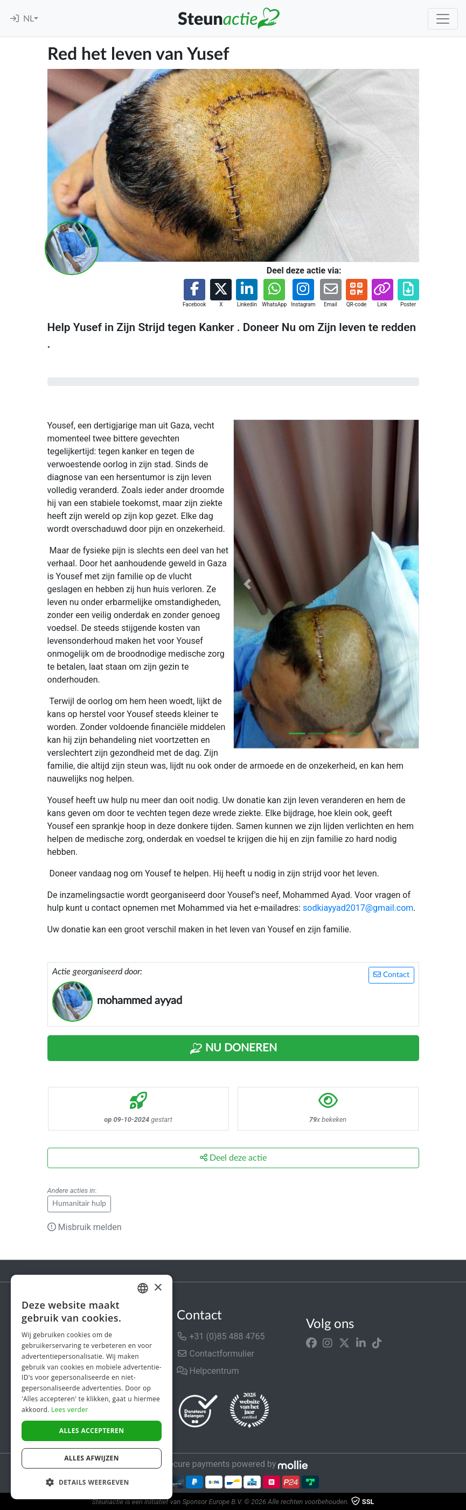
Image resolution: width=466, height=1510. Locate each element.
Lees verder (69, 1409)
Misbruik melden (84, 1227)
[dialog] (91, 1387)
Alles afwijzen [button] (91, 1458)
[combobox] (142, 1288)
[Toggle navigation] (443, 19)
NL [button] (28, 19)
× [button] (158, 1288)
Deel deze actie (233, 1157)
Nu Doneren (233, 1048)
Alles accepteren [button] (91, 1430)
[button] (194, 293)
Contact (391, 975)
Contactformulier (216, 1354)
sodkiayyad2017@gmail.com (358, 908)
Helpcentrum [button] (208, 1371)
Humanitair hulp (79, 1203)
